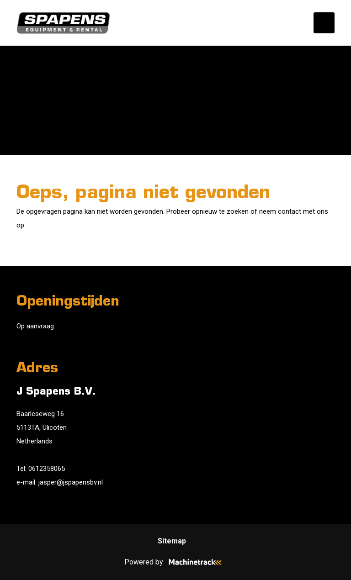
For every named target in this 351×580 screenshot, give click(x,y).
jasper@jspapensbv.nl (70, 482)
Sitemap (172, 541)
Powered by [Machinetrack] (175, 562)
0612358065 (46, 468)
